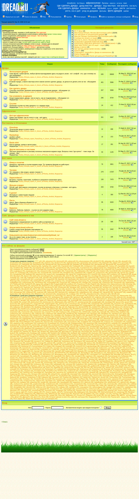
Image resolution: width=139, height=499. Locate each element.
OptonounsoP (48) (19, 363)
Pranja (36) (59, 366)
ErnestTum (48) (65, 323)
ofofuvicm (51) (124, 358)
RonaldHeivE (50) (86, 286)
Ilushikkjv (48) (65, 333)
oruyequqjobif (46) (53, 282)
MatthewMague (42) (128, 351)
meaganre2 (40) (36, 353)
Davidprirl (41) (37, 315)
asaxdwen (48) (86, 304)
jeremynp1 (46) (110, 340)
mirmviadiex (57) (95, 354)
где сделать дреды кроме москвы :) (88, 49)
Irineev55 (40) (96, 274)
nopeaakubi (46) (102, 356)
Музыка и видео (16, 185)
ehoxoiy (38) (83, 320)
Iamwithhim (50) (68, 273)
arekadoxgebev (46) (51, 304)
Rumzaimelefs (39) (119, 286)
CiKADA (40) (86, 312)
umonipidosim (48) (80, 384)
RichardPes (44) (25, 286)
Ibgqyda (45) (99, 330)
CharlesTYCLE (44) (51, 312)
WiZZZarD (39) (78, 394)
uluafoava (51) (18, 384)
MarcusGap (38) (48, 351)
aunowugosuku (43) (16, 305)
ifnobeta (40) (45, 331)
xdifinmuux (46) (127, 394)
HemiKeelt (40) (84, 328)
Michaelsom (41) (48, 354)
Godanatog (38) (23, 273)
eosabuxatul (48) (29, 269)
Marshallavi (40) (73, 279)
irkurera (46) (105, 274)
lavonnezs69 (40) (69, 348)
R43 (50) (131, 366)
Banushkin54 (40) (39, 264)
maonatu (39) (38, 351)
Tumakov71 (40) (124, 289)
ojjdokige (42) (102, 359)
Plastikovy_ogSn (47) (38, 366)
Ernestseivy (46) (52, 269)
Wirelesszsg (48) (66, 394)
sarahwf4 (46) (93, 372)
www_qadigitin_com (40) (103, 394)
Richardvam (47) (50, 369)
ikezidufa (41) (115, 331)
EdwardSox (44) (65, 318)
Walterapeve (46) (82, 392)
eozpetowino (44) (120, 322)
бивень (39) (115, 395)
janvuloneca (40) (36, 340)
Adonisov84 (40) (61, 261)
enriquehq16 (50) (97, 322)
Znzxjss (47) (81, 395)
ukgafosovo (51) (78, 382)
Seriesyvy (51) (26, 374)
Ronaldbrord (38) (39, 371)
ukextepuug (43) (82, 291)
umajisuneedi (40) (39, 384)
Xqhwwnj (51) (14, 395)
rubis (125, 106)
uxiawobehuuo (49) (85, 292)
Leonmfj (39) (14, 349)
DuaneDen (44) (59, 317)
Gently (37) (13, 273)
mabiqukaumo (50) (127, 349)
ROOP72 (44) (62, 371)
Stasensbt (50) (128, 376)
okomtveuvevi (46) (120, 281)
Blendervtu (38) (129, 307)
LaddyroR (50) (126, 346)
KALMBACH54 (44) (102, 343)
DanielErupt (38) (71, 313)
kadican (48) (91, 343)
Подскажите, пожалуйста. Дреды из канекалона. (93, 52)
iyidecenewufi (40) (30, 338)
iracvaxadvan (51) (124, 335)
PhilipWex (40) (25, 366)
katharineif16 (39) (26, 345)
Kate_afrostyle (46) (45, 277)
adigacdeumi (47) (15, 297)
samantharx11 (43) (16, 372)
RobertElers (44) (97, 369)
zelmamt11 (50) (105, 294)
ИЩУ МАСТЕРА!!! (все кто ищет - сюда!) (90, 45)
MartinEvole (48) (104, 351)
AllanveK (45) (51, 300)
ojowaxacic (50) (127, 359)
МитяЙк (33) (115, 294)
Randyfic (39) (78, 367)
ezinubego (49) (46, 325)
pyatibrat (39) (95, 366)
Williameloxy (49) (42, 394)
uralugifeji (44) (73, 385)
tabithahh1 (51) (77, 377)
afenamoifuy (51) (45, 297)
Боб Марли (80, 3)
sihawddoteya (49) (31, 376)
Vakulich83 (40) (108, 292)
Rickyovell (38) (36, 286)
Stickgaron (125, 145)
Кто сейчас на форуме (13, 246)
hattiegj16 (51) (73, 328)
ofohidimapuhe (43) (16, 359)
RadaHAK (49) (26, 367)
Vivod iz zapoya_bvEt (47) (126, 390)
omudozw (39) (131, 281)
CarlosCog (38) (36, 266)
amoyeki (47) (101, 300)
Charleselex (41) (39, 312)
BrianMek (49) (44, 309)
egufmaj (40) (14, 320)
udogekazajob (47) (71, 381)
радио (115, 8)
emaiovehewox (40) (60, 322)
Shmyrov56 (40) (15, 289)
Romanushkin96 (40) (73, 286)
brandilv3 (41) (25, 309)
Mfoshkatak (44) (75, 353)
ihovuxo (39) (97, 331)
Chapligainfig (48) (123, 310)
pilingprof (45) (48, 284)
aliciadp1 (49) (24, 300)
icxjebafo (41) (90, 273)
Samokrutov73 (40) (51, 287)
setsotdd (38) (65, 374)
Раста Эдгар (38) (19, 398)
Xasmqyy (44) (117, 394)
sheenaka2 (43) (75, 374)
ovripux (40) (49, 364)
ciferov (126, 195)
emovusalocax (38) (73, 322)
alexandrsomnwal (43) (127, 299)
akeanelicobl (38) (52, 299)
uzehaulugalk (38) (69, 389)
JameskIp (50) (119, 338)
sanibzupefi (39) (83, 372)
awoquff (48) (64, 305)
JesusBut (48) (28, 341)
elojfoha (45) (39, 322)
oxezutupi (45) (70, 364)
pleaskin (126, 91)
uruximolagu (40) (93, 385)
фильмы (102, 11)
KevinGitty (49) (116, 345)
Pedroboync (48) (125, 364)
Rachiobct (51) (105, 284)
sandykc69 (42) (72, 372)
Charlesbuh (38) (15, 312)
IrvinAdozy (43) (115, 274)
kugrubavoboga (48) (93, 346)
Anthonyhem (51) (36, 302)
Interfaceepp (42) (42, 335)
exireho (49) (36, 325)
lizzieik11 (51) (82, 349)
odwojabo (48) (84, 358)
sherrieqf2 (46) (86, 374)
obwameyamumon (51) (26, 358)
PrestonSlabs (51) (69, 366)
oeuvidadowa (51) (71, 281)
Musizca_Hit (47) (130, 354)
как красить (122, 5)
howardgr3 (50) (33, 330)
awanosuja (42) (43, 305)
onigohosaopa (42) (74, 361)
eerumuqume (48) (86, 318)
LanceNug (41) (36, 348)
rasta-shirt (38, 146)
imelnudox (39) (96, 333)
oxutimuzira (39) (107, 282)
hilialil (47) (126, 328)
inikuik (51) (72, 274)
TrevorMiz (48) (93, 379)
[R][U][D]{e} (126, 83)
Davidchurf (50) (15, 315)
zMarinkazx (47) (71, 395)
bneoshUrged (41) (123, 264)
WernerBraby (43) (28, 294)
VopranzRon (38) (15, 294)
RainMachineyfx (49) (38, 367)
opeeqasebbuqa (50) (106, 361)
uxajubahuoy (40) (130, 387)
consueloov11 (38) (28, 313)
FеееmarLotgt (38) (26, 327)
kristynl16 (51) (81, 346)
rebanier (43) (110, 367)
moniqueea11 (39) (27, 281)
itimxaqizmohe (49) (85, 336)
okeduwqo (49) (15, 361)
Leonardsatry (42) (40, 279)
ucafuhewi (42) (18, 291)
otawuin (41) (123, 363)
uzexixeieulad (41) (82, 389)
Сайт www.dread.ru (17, 220)
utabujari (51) (111, 385)
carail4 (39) (13, 310)
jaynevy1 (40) (78, 340)
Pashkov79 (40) (30, 284)
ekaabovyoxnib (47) (106, 320)
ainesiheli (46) (29, 299)
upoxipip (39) (31, 385)
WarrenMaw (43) (94, 392)
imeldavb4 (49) (86, 333)
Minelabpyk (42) (128, 279)
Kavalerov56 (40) (58, 277)
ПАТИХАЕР (126, 118)
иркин (32, 77)
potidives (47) (71, 284)
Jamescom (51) (85, 338)
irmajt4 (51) (34, 336)
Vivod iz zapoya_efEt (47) (36, 392)
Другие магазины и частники (22, 149)
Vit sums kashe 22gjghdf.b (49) (96, 390)
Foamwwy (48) (99, 325)
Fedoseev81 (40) (70, 271)
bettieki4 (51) (96, 307)
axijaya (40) (100, 305)
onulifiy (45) (95, 361)
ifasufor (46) (36, 331)
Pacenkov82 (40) (119, 282)
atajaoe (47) (117, 263)
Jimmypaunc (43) (79, 341)
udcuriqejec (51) (50, 381)
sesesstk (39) (45, 374)
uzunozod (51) (117, 389)
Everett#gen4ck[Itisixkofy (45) (94, 269)
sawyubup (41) (104, 372)
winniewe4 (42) (51, 294)
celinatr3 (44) (112, 310)
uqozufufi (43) (40, 385)
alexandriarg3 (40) (114, 299)
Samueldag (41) (39, 372)
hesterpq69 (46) (117, 328)
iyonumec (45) (41, 338)
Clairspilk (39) (104, 312)
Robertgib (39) (109, 369)
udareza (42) (40, 381)
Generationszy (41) (128, 271)
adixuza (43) (26, 297)
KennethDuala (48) (68, 345)
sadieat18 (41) (18, 287)
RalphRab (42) (58, 367)
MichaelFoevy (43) (100, 353)
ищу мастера (109, 5)
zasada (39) (53, 395)
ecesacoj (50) (74, 268)
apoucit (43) (120, 302)
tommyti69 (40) (50, 379)
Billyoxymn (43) (107, 307)
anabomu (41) (49, 263)
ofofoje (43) (115, 358)
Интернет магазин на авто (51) (59, 397)
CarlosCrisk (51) (23, 310)
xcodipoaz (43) (74, 294)
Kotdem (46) (51, 346)
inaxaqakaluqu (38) (62, 274)
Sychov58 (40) (81, 289)
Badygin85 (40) (27, 264)
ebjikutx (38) (105, 317)
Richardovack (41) (38, 369)
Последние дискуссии (104, 28)
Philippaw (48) (14, 366)
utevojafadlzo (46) (19, 387)
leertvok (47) (130, 348)
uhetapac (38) (24, 382)
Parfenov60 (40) (18, 284)
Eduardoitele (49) (41, 318)
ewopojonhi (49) (15, 325)
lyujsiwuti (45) (115, 349)
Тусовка (12, 170)
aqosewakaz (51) (86, 263)
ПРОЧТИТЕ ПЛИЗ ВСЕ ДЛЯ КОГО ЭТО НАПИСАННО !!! (96, 43)
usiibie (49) (103, 385)
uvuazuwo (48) (42, 292)
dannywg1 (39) (95, 313)
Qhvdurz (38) (104, 366)
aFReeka (45, 77)
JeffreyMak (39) (99, 340)
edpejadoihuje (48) (113, 268)
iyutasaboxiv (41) (52, 338)
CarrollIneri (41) (68, 310)
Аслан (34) (100, 395)
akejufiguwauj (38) (78, 299)
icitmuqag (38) (121, 330)
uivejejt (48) (44, 382)
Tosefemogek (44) (102, 289)
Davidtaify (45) (59, 315)
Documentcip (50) (38, 268)
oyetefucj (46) (92, 364)
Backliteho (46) (29, 307)
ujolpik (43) (50, 291)
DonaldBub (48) (124, 315)
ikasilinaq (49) (30, 274)
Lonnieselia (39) (92, 349)
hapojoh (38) (64, 328)
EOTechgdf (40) (41, 269)
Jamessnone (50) (130, 338)
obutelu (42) (14, 358)
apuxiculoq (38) (15, 304)
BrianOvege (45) (55, 309)
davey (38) (126, 313)
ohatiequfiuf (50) (52, 359)
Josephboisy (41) (118, 276)
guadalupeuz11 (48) (41, 328)
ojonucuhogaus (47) (114, 359)
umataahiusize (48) (52, 384)
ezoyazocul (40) (45, 271)
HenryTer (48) (94, 328)
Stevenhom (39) (59, 289)
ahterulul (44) (121, 297)
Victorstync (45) (26, 390)
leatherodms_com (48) (106, 348)
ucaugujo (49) (28, 291)
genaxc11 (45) (108, 327)
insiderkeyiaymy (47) (84, 274)
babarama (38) (18, 307)
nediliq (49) (36, 356)
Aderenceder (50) (125, 295)
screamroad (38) (63, 287)
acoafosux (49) (93, 295)
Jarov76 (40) (70, 276)
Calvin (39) (118, 309)
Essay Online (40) (65, 269)
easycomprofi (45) (94, 317)
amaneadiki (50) (76, 300)
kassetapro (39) (115, 343)
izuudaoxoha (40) (59, 276)
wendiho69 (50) (18, 394)
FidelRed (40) (68, 325)
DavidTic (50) (80, 315)
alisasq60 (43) (126, 261)
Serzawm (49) (35, 374)
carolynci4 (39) (47, 310)
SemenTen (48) (85, 287)
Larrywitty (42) (58, 348)
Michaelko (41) (26, 354)
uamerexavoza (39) (128, 379)
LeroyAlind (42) (24, 349)
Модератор (58, 77)
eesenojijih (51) (98, 318)
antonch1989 (126, 165)
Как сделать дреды (18, 88)
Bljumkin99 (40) (111, 264)
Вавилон (13, 208)
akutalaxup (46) (90, 299)
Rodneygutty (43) (59, 286)
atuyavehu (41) (119, 304)
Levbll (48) (55, 349)
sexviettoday (47, 252)
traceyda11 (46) (60, 379)
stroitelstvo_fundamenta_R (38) (30, 377)
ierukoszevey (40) (102, 273)
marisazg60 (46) (92, 351)
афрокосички (93, 3)
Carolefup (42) (46, 266)
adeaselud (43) (51, 261)
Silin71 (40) (36, 289)
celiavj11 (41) (102, 310)
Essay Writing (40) (77, 269)
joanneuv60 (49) (91, 341)
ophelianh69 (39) (119, 361)
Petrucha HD (126, 203)
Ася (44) (107, 395)
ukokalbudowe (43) (100, 382)
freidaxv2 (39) (104, 271)
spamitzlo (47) (76, 376)
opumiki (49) (39, 363)
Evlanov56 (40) (110, 269)
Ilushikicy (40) (55, 333)
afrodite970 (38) (98, 261)
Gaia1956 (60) (38, 327)
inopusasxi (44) (30, 335)
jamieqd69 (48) (15, 340)
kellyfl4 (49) (57, 345)
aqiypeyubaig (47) (27, 304)
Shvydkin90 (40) (26, 289)
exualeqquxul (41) (19, 271)
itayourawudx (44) (72, 336)
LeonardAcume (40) (26, 279)
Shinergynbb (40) (120, 374)
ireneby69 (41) (24, 336)
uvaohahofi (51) (74, 387)
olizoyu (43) (36, 361)
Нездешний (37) (94, 397)
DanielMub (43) (123, 266)
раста (122, 8)
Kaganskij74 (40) (32, 277)
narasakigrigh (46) (26, 356)
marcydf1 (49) (59, 351)
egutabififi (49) (23, 320)
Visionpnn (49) (80, 390)
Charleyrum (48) (64, 312)
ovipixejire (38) (28, 364)
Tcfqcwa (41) (95, 377)
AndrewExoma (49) (123, 300)
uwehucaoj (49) (52, 292)
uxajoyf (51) (120, 387)
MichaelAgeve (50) (87, 353)
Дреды (5, 68)
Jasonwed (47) (68, 340)
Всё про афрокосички (19, 116)
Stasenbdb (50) (108, 376)
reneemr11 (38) (129, 367)
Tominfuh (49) (91, 289)
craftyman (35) (39, 313)
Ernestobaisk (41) (53, 323)
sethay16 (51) (55, 374)
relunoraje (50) (130, 284)
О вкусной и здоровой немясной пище (89, 42)
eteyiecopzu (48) (92, 323)
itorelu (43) (36, 276)
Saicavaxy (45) (39, 287)
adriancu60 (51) (73, 261)
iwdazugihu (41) (114, 336)
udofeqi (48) (60, 381)
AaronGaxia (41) (49, 295)
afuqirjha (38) (68, 297)
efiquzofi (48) (118, 318)
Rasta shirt (14, 143)
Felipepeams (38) (83, 271)
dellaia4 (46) (28, 268)
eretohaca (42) (42, 323)
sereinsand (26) (96, 287)
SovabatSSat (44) (65, 376)
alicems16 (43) (15, 300)
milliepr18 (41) (84, 354)
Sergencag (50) (15, 374)
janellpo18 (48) (25, 340)
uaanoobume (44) (105, 379)
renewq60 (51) (14, 369)
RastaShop (38, 139)
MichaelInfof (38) (125, 353)
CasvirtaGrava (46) (91, 310)
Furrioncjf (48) (14, 327)
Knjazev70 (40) (104, 277)
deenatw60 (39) (91, 315)
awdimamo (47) (54, 305)
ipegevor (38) (76, 335)
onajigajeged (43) (15, 282)
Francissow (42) (110, 325)
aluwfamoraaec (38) (63, 300)
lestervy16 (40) (35, 349)
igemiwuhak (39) (114, 273)
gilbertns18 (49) (18, 328)
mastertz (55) (95, 279)
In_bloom (38, 77)
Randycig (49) (69, 367)
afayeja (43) (35, 297)
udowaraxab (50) (84, 381)
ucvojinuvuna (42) (29, 381)
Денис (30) (18, 397)
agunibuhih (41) (89, 297)
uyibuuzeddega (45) (16, 389)
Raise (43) (49, 367)
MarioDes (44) (62, 279)
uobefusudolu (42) (124, 384)
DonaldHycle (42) (15, 317)
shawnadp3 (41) (127, 287)
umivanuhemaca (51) (66, 384)
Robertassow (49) (85, 369)
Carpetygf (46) (57, 310)
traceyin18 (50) (71, 379)
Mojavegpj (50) (15, 281)
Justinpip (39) (81, 343)
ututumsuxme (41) (52, 387)
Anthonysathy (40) (61, 302)
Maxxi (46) (27, 353)
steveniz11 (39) (70, 289)
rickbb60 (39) (61, 369)
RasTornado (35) (99, 367)
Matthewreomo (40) (16, 353)
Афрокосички (9, 111)
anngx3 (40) (26, 302)
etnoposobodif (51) (104, 323)
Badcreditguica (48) (51, 307)
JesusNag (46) (96, 276)
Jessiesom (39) (18, 341)
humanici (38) (52, 330)
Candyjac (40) (127, 309)
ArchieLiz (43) (97, 263)
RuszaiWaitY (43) (130, 371)
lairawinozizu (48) (15, 348)
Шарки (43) (29, 398)
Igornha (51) (124, 273)
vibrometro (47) (15, 390)
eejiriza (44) (75, 318)
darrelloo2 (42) (117, 313)
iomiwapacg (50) (65, 335)
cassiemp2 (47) (79, 310)
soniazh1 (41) (53, 376)
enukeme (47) (108, 322)
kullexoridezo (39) (106, 346)
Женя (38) (44, 397)
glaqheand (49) (29, 328)
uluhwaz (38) (28, 384)
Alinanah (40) (34, 300)
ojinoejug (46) (93, 359)
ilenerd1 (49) (14, 333)
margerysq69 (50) (71, 351)
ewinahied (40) (126, 323)
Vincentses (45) (50, 390)
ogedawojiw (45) (107, 281)
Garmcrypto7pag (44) (50, 327)
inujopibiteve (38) (54, 335)
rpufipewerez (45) (85, 371)
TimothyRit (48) (39, 379)
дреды (98, 5)
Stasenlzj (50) (118, 376)
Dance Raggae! (80, 54)
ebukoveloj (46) (50, 268)
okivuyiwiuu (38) (26, 361)
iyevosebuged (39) (47, 276)
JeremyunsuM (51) (122, 340)
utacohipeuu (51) (122, 385)
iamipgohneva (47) (63, 330)
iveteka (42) (96, 336)
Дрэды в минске (81, 47)
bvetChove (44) (109, 309)
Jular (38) (23, 277)
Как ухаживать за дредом (20, 96)
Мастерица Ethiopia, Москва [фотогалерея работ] (93, 33)
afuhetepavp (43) (57, 297)
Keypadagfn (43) (127, 345)
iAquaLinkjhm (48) (76, 330)
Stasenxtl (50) (14, 377)
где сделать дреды (67, 5)
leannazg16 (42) (93, 348)
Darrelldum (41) (106, 313)
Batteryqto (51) (73, 307)
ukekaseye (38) (71, 291)
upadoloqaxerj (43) (19, 385)
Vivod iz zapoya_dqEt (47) (18, 392)
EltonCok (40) (48, 322)
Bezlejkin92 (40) (88, 264)
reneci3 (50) (119, 367)
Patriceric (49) (114, 364)
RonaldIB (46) (97, 286)
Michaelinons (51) (116, 279)
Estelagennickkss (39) (78, 323)
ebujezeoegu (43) (115, 317)
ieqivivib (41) (27, 331)
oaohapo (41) (49, 281)
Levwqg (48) (64, 349)
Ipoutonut (126, 137)
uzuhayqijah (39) (106, 389)
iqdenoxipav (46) (112, 335)
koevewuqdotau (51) (39, 346)
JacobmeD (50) (64, 338)
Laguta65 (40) (14, 279)
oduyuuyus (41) (74, 358)
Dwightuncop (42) (81, 317)
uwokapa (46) (110, 387)
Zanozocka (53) (43, 395)
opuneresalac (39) (50, 363)
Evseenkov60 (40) (121, 269)
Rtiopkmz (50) (107, 286)
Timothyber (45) (28, 379)
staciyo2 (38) (97, 376)
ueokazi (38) (94, 381)
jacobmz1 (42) (74, 338)
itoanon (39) (28, 276)
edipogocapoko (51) (99, 268)
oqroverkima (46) (40, 282)
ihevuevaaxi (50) (86, 331)
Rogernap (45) (18, 371)
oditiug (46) (64, 358)
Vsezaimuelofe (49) (69, 392)
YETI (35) (82, 294)
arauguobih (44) (38, 304)
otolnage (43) (86, 282)
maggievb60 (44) (27, 351)
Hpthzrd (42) (42, 330)
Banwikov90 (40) (51, 264)
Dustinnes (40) (70, 317)
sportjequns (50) (87, 376)
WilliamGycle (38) (54, 394)
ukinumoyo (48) (93, 291)
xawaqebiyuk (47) (62, 294)
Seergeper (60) (75, 287)
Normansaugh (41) (114, 356)
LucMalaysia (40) (104, 349)
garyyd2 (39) (74, 327)
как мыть (133, 6)
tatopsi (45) (87, 377)
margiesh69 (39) (51, 279)
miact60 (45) (105, 279)
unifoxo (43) (102, 384)
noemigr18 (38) (80, 356)
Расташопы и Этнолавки (14, 123)
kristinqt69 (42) (70, 346)
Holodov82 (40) (57, 273)
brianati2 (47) (35, 309)
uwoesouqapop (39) (98, 387)
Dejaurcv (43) (101, 315)
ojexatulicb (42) (73, 359)
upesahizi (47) (126, 291)
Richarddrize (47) (26, 369)
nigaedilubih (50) (59, 356)
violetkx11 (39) (131, 292)
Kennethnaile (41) (93, 345)
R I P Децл (79, 31)
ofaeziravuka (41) (95, 281)
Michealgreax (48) (61, 354)
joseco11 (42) (122, 341)
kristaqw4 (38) (60, 346)
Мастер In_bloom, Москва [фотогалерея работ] (92, 40)
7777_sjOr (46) (40, 261)
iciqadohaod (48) (80, 273)
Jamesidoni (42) (108, 338)
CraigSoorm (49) (50, 313)
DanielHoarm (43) (84, 313)
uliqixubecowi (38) (115, 291)
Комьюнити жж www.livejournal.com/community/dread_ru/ (34, 235)
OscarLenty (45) (65, 282)
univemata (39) (112, 384)
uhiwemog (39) (35, 382)
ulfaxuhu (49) (104, 291)
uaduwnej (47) (116, 379)
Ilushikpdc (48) (75, 333)
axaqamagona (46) (89, 305)
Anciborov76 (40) (60, 263)
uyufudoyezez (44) (56, 389)
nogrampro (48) (91, 356)
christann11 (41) (76, 312)
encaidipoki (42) (86, 322)
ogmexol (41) (42, 359)
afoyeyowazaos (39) (86, 261)
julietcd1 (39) (51, 343)
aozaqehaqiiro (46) (98, 302)
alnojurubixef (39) (15, 263)
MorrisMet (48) (119, 354)
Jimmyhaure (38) (67, 341)
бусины (105, 3)
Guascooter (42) (34, 273)
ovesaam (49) (17, 364)
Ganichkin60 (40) (115, 271)
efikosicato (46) (109, 318)
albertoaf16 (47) (101, 299)
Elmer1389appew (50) (26, 322)
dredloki (51, 77)
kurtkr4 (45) (116, 346)
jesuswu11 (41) (39, 341)
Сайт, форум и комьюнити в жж (18, 216)
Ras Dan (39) (88, 367)
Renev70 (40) (14, 286)
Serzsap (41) (116, 287)
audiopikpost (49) (130, 304)
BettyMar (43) (77, 264)
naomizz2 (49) (14, 356)
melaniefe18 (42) (48, 353)
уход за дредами (90, 11)
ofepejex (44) (106, 358)
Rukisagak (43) (107, 371)
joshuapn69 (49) (31, 343)
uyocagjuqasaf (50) (43, 389)
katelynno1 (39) (126, 343)
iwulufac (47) (124, 336)
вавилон (112, 3)
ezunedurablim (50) (58, 271)
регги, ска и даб (72, 11)
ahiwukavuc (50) (110, 297)
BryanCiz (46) (25, 266)
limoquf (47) (73, 349)
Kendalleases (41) (82, 277)
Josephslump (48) (19, 343)
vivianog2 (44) (112, 390)
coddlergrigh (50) (102, 266)
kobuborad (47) (26, 346)
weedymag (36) (122, 392)
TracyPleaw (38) (82, 379)
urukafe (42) (83, 385)
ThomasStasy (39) (115, 377)
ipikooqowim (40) (87, 335)
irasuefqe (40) (14, 336)
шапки (126, 11)
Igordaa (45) (76, 331)
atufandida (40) (108, 304)
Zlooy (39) (61, 395)
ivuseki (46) (104, 336)
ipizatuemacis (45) (100, 335)
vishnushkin (126, 130)
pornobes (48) (50, 366)
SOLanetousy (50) (47, 289)
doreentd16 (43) (39, 317)
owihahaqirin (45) (59, 364)
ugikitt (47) (127, 381)
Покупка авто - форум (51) (120, 397)
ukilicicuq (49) (88, 382)
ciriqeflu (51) (95, 312)
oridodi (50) (85, 363)
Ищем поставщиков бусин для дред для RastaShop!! (94, 56)
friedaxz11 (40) (121, 325)
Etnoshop (13, 127)
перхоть (109, 8)
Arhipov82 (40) (107, 263)
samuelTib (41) (61, 372)
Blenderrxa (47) (117, 307)
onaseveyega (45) (28, 282)
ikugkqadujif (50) (126, 331)
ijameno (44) (106, 331)
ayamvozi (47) (109, 305)
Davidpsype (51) (48, 315)
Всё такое (7, 158)
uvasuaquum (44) (86, 387)
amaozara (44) (27, 263)
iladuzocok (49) (41, 274)
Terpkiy (21, 77)
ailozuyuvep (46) (18, 299)
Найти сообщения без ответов (127, 24)
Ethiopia (26, 77)
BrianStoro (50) (67, 309)
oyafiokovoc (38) (81, 364)
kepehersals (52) (104, 345)
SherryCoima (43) (108, 374)
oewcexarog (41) (83, 281)
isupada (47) (53, 336)
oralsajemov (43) (62, 363)
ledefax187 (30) (120, 348)
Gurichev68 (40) (46, 273)
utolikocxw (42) (40, 387)
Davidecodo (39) (26, 315)
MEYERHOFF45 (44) (62, 353)
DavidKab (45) (18, 268)
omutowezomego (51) (59, 361)
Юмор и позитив (16, 163)
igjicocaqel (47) (67, 331)
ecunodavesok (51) (86, 268)
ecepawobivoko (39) (63, 268)
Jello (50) (78, 276)
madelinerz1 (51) (15, 351)
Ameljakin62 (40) (38, 263)
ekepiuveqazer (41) (120, 320)
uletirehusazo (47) (113, 382)
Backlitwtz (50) (39, 307)
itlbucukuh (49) (18, 276)
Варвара (126, 98)
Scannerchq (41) (115, 372)
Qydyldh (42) (122, 366)
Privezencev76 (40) (83, 284)
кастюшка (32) (83, 397)
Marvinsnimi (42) (85, 279)
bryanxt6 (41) (87, 309)
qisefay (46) (114, 366)
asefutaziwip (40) (97, 304)
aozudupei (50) (110, 302)
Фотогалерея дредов (18, 72)
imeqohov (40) (107, 333)
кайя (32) (74, 397)
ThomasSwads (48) (128, 377)
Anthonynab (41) (48, 302)
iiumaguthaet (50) (19, 274)
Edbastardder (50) (28, 318)
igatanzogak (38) (55, 331)
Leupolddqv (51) (46, 349)
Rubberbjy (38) (96, 371)
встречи (119, 3)
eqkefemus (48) (18, 323)
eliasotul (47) (131, 320)
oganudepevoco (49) (30, 359)
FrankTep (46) (94, 271)
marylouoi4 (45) (116, 351)
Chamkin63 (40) (66, 266)
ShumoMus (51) (18, 376)
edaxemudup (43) (15, 318)
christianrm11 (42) (90, 266)
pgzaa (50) (39, 284)
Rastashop (14, 135)
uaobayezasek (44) (16, 381)
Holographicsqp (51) (20, 330)
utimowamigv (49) (19, 292)
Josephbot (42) (130, 276)
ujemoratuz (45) (54, 382)
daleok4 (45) (61, 313)
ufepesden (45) (104, 381)
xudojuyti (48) (24, 395)
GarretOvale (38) (63, 327)
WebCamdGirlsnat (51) (108, 392)
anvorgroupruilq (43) (84, 302)
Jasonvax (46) (57, 340)
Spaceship (125, 153)
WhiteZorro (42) (40, 294)
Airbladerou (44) (40, 299)
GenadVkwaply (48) (96, 327)
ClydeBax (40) (124, 312)
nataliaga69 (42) (38, 281)
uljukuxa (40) (124, 382)
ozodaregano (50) (103, 364)
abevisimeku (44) (81, 295)
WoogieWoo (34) (89, 394)
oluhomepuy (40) (46, 361)
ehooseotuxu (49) (72, 320)
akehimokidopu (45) (65, 299)
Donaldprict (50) (27, 317)
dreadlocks (71, 3)
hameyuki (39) (54, 328)
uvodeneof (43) (31, 292)
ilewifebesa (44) (24, 333)
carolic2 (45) (56, 266)
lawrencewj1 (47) (81, 348)
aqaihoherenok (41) (73, 263)
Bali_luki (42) (63, 307)
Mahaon (125, 180)
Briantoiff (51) (77, 309)
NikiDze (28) (70, 356)
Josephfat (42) (14, 277)
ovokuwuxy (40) (39, 364)
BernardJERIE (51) (85, 307)
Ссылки (12, 104)
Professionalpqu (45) (83, 366)
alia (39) (118, 261)
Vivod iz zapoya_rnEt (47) (54, 392)
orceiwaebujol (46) (75, 363)
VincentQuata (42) (38, 390)
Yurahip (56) (33, 395)
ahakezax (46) (99, 297)
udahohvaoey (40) (40, 291)
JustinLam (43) (71, 343)
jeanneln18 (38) (88, 340)
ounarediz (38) (96, 282)
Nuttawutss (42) (126, 356)
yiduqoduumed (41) (93, 294)
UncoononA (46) (92, 384)
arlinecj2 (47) (63, 304)
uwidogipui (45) (73, 292)
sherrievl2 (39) (96, 374)
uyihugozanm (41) (30, 389)
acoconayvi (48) (104, 295)
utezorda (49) (30, 387)
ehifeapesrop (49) (59, 320)
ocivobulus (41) (60, 281)
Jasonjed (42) (47, 340)
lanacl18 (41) (26, 348)
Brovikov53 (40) (15, 266)
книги (94, 8)
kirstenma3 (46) (93, 277)
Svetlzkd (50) (67, 377)
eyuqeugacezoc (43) (32, 271)
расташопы (131, 8)
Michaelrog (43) (37, 354)
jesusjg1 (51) (86, 276)
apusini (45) (128, 302)
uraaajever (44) (62, 385)
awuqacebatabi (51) (75, 305)
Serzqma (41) (107, 287)
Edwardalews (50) (53, 318)
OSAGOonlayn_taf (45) (111, 363)
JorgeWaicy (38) (111, 341)
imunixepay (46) (118, 333)
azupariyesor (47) (15, 264)
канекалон (85, 8)
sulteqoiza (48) (46, 377)
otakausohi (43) (76, 282)
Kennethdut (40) (80, 345)
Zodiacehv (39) (91, 395)
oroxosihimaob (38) (96, 363)
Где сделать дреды (18, 80)
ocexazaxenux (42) (41, 358)
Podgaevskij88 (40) (60, 284)
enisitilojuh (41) (18, 269)
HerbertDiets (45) (105, 328)
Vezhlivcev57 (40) (120, 292)
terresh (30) (104, 377)
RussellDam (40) (118, 371)
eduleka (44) (124, 268)
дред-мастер (85, 5)
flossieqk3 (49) (89, 325)
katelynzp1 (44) (15, 345)
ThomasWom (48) (16, 379)
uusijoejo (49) (63, 387)
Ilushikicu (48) (45, 333)
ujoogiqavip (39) (60, 291)
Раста (12, 200)
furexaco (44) (131, 325)
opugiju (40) (30, 363)
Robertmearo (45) (120, 369)
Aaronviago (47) (60, 295)
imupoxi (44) (51, 274)
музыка (102, 8)
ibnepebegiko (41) (110, 330)
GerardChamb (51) (120, 327)
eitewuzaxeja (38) (93, 320)
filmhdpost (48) (78, 325)
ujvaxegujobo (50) (66, 382)
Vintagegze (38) (61, 390)
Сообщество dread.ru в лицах (86, 38)
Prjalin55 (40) (95, 284)
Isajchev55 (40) (126, 274)
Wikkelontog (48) (30, 394)
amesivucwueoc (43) (89, 300)
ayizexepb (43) (126, 263)
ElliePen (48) (14, 322)
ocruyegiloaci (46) (54, 358)
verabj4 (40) (127, 389)
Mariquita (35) (82, 351)
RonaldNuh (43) (51, 371)
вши (125, 3)
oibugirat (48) (63, 359)
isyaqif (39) (61, 336)
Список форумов (8, 24)
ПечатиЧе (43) (105, 397)
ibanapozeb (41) (88, 330)
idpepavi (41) (17, 331)
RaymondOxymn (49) (118, 284)
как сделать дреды (68, 8)
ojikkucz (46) (83, 359)
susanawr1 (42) (57, 377)
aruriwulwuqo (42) (74, 304)
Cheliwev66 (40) (77, 266)
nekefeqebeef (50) (47, 356)
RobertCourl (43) (47, 286)
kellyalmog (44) (70, 277)
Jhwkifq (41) (49, 341)
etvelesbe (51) (116, 323)
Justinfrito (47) (61, 343)
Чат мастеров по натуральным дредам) (89, 34)
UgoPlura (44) (14, 382)
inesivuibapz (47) (19, 335)
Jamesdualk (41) (96, 338)
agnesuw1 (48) (78, 297)
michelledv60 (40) (73, 354)
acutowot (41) (114, 295)
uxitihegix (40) (97, 292)
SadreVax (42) (28, 287)
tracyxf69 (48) (113, 289)
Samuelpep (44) (50, 372)
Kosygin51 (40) (115, 277)
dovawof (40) (49, 317)
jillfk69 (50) (57, 341)
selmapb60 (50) (127, 372)
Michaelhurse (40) (113, 353)
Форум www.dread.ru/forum (21, 228)
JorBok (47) (101, 341)
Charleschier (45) (27, 312)
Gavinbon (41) (84, 327)
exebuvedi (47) (26, 325)
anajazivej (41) (111, 300)
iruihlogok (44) (43, 336)
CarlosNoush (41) (35, 310)
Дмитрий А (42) (28, 397)
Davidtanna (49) (70, 315)
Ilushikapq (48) (35, 333)
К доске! (13, 193)
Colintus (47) (113, 266)
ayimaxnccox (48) (121, 305)
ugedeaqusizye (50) (116, 381)
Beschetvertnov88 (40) (64, 264)
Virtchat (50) (71, 390)
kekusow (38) (48, 345)
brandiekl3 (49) (15, 309)
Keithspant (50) (38, 345)
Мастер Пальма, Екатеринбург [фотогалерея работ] (94, 36)
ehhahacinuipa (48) (46, 320)
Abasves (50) (71, 295)
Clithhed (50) (114, 312)
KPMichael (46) (126, 277)
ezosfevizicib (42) (57, 325)
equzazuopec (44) (30, 323)
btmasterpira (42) (97, 309)
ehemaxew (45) (34, 320)
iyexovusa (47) (18, 338)
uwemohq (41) (63, 292)
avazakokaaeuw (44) (30, 305)
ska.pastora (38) (43, 376)
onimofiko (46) (85, 361)
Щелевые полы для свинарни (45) (45, 398)
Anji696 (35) (17, 302)
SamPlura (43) (28, 372)
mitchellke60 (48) (107, 354)
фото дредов (115, 11)
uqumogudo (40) (51, 385)
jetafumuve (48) (107, 276)
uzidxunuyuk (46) (94, 389)
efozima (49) (128, 318)
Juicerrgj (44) (41, 343)
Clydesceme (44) (15, 313)
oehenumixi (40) (95, 358)
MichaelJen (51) (15, 354)
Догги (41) (37, 397)
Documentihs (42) (112, 315)
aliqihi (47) (43, 300)
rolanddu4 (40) (28, 371)
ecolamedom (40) (128, 317)
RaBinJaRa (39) (15, 367)
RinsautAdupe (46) (73, 369)
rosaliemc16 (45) (72, 371)
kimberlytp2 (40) (15, 346)
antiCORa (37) (72, 302)
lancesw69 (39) (47, 348)
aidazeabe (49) (110, 261)
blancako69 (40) (99, 264)
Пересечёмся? (15, 178)
